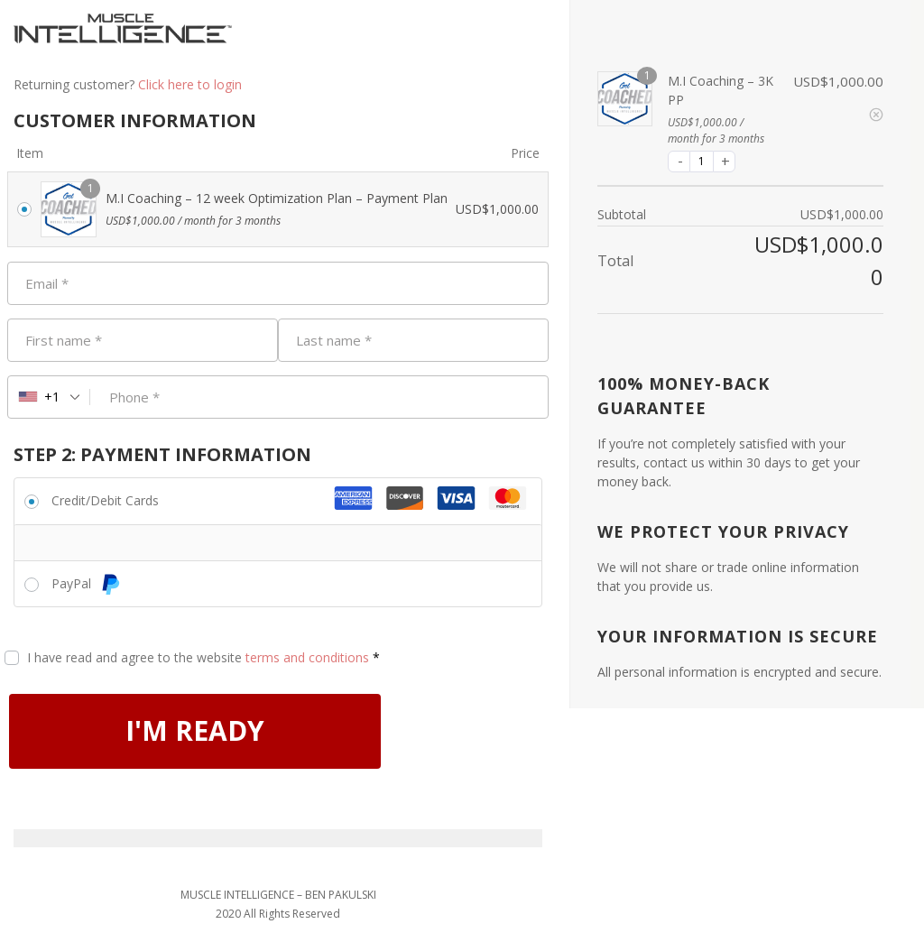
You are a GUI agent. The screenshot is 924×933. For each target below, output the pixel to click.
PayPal (86, 583)
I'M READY (195, 731)
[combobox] (49, 397)
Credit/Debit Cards (105, 500)
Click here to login (190, 84)
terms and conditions (307, 657)
